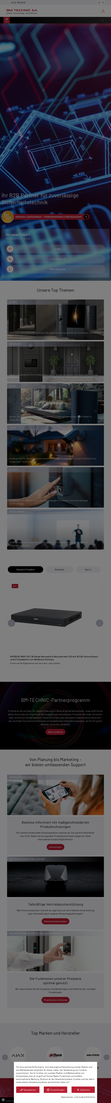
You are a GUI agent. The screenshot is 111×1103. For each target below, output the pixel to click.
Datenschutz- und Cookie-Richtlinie (78, 1097)
